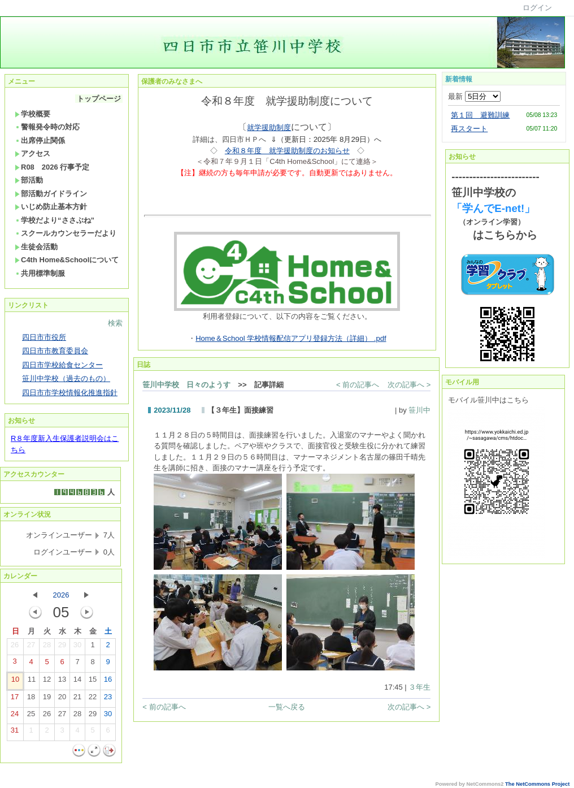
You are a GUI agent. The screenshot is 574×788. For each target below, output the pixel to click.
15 (93, 682)
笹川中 (419, 410)
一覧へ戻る (286, 707)
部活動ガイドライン (51, 193)
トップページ (99, 98)
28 (47, 647)
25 (31, 716)
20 (62, 699)
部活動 (29, 180)
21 (77, 699)
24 (15, 716)
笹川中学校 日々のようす (186, 384)
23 (108, 699)
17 (15, 699)
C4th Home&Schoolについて (67, 260)
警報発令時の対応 (47, 127)
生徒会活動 (36, 247)
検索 (115, 323)
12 (47, 682)
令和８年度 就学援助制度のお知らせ (287, 150)
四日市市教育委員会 (55, 351)
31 (15, 732)
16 (108, 682)
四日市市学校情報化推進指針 (70, 392)
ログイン (537, 7)
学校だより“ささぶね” (54, 220)
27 (31, 647)
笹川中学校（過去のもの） (66, 378)
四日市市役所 (44, 337)
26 (15, 647)
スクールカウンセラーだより (65, 233)
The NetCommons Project (537, 784)
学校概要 (32, 114)
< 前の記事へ (357, 384)
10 (15, 682)
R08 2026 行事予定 (52, 167)
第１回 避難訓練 (480, 115)
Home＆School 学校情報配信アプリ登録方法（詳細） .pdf (290, 338)
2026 (61, 595)
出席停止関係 (40, 140)
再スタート (469, 128)
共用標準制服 (40, 273)
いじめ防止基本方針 (51, 206)
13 (62, 682)
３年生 (419, 687)
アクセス (32, 153)
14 (77, 682)
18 (31, 699)
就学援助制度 (269, 127)
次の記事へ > (409, 384)
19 (47, 699)
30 (77, 647)
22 (93, 699)
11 (32, 682)
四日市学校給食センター (62, 365)
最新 (474, 96)
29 (62, 647)
